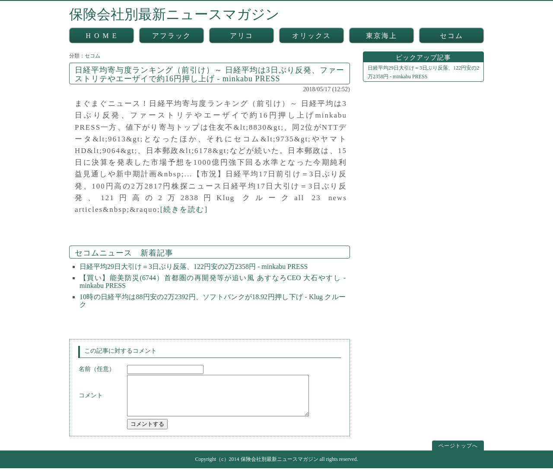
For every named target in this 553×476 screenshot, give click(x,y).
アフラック (171, 35)
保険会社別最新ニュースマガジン (174, 14)
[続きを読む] (184, 209)
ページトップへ (458, 453)
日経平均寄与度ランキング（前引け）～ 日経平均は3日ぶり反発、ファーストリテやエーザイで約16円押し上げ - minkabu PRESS (209, 74)
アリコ (241, 35)
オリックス (311, 35)
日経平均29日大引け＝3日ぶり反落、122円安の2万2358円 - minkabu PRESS (193, 266)
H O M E (101, 35)
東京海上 (381, 35)
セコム (451, 35)
